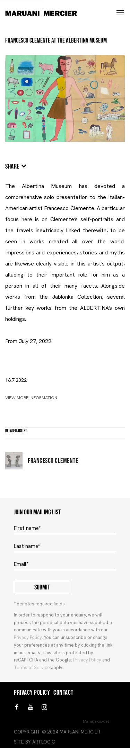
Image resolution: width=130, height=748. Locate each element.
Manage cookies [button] (96, 721)
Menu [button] (119, 13)
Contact (63, 692)
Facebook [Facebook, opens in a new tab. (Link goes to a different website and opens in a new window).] (16, 707)
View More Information (31, 397)
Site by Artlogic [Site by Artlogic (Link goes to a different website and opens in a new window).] (34, 742)
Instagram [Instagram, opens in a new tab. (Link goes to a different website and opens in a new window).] (44, 707)
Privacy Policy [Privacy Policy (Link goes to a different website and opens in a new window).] (87, 660)
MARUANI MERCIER (50, 13)
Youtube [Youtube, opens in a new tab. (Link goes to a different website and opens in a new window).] (30, 707)
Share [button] (12, 166)
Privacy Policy (28, 637)
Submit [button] (42, 587)
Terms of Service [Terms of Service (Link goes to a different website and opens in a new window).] (32, 667)
